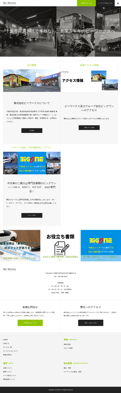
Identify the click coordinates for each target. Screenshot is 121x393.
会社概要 (31, 130)
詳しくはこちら (91, 323)
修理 (8, 363)
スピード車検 (68, 348)
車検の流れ (67, 344)
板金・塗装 (67, 368)
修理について (7, 372)
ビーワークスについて (10, 351)
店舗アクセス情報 (89, 127)
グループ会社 (32, 215)
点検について (7, 368)
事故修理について (9, 379)
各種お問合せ (7, 355)
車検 (70, 339)
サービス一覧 (7, 347)
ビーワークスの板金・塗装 (72, 372)
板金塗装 (76, 363)
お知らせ (6, 343)
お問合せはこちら (30, 323)
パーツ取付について (9, 375)
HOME (5, 339)
